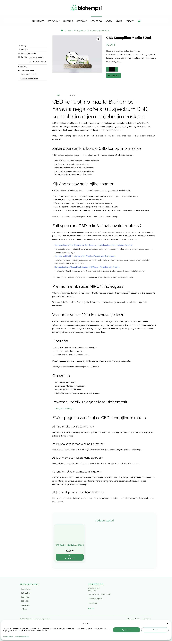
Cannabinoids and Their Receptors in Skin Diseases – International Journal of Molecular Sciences (93, 247)
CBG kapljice (25, 606)
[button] (168, 623)
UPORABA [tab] (73, 96)
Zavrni (155, 630)
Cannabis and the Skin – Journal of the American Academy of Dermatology (85, 258)
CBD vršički (25, 614)
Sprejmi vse (126, 630)
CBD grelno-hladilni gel (64, 410)
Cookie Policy (8, 636)
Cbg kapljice (23, 51)
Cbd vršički (22, 58)
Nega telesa (23, 68)
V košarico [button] (69, 571)
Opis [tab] (58, 96)
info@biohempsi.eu (95, 611)
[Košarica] (139, 20)
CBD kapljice (25, 602)
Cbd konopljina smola (27, 54)
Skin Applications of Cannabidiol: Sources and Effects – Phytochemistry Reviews (87, 269)
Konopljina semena (26, 72)
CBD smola (25, 610)
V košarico (116, 77)
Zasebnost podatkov (21, 636)
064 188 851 (93, 616)
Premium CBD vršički (37, 63)
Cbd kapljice (23, 47)
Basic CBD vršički (36, 59)
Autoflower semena (29, 75)
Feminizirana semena (29, 79)
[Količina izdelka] (112, 70)
